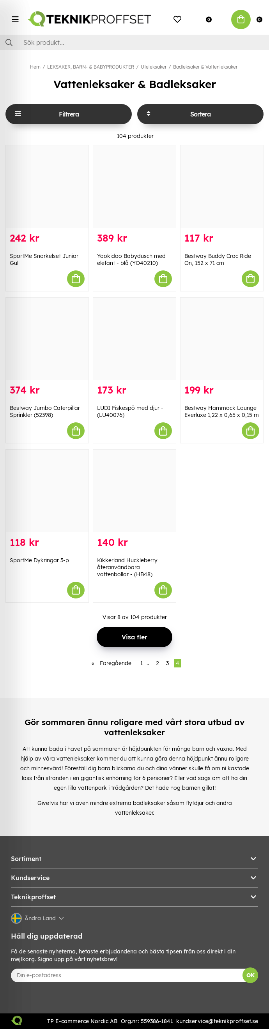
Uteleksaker (153, 67)
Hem (35, 67)
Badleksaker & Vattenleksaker (205, 67)
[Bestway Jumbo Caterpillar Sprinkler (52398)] (47, 339)
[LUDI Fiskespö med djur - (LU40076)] (134, 339)
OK (250, 975)
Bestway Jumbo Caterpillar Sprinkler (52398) (45, 411)
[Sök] (134, 42)
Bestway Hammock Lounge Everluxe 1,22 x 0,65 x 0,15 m (221, 411)
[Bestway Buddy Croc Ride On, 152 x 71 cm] (222, 186)
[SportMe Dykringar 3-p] (47, 491)
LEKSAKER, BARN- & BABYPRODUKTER (90, 67)
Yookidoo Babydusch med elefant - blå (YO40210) (131, 259)
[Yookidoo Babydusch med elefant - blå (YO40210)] (134, 186)
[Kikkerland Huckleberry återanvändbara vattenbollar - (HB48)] (134, 491)
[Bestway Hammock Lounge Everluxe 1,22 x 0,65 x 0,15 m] (222, 339)
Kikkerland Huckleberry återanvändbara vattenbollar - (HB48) (127, 567)
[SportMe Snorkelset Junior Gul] (47, 186)
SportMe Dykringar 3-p (39, 560)
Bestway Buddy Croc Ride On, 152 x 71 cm (217, 259)
